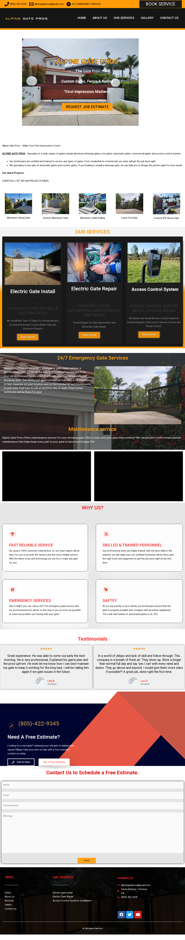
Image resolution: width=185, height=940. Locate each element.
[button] (160, 4)
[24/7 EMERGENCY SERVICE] (83, 4)
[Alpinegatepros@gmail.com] (46, 4)
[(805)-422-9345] (15, 4)
